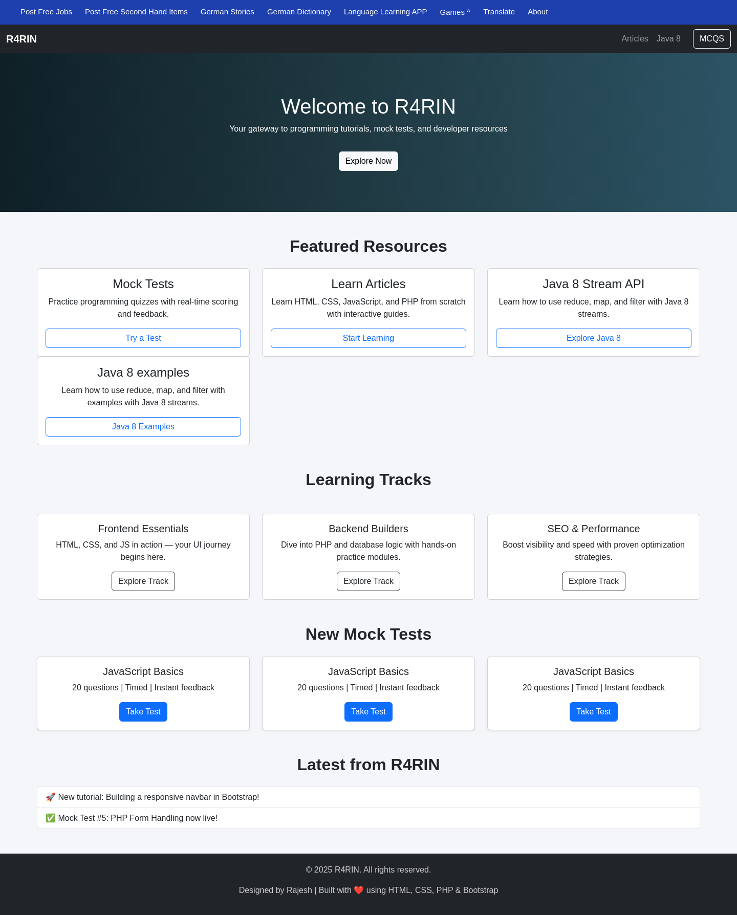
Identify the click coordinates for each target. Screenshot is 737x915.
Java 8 (669, 38)
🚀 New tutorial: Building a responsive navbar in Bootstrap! (152, 797)
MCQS (712, 38)
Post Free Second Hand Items (136, 11)
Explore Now (368, 161)
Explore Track (143, 581)
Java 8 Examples (143, 426)
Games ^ (455, 12)
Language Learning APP (385, 11)
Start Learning (369, 338)
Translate (499, 11)
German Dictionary (299, 11)
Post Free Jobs (46, 11)
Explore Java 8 (594, 338)
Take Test (143, 711)
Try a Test (143, 338)
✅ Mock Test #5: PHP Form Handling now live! (132, 818)
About (538, 11)
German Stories (227, 11)
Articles (634, 38)
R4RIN (21, 39)
